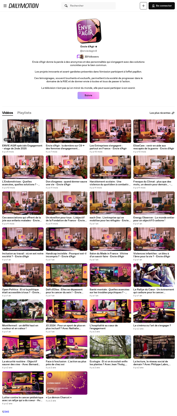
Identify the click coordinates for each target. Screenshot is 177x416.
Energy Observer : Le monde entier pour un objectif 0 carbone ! (153, 219)
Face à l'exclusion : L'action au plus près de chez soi (66, 363)
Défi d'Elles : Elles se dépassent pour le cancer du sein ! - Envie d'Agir (64, 291)
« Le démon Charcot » (59, 397)
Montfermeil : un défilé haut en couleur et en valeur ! (20, 327)
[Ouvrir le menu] (5, 5)
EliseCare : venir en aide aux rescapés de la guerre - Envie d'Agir (153, 147)
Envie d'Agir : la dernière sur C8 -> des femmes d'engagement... (65, 147)
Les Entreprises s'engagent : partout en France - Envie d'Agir (108, 147)
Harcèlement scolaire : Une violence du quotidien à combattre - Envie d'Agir (110, 183)
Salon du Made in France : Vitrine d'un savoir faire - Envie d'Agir (109, 255)
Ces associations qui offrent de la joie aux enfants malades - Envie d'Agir (21, 219)
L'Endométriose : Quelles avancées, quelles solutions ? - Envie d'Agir (20, 183)
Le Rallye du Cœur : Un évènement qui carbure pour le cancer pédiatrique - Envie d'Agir (153, 291)
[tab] (7, 113)
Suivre (88, 95)
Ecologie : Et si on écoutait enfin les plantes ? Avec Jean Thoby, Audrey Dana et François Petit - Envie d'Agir (109, 363)
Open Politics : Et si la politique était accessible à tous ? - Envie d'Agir (20, 291)
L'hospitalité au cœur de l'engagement (104, 327)
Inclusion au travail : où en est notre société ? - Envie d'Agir (22, 255)
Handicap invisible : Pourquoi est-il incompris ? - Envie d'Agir (66, 255)
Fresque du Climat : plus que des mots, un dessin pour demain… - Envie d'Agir (152, 183)
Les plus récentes (162, 113)
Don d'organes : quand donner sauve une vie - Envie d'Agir (66, 183)
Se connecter (162, 6)
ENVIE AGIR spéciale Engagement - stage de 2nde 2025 (22, 147)
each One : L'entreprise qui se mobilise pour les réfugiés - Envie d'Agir (109, 219)
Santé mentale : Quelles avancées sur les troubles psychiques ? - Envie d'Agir (109, 291)
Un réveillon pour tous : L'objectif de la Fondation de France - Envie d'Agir (65, 219)
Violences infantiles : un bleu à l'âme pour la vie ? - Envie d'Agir (151, 255)
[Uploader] (143, 5)
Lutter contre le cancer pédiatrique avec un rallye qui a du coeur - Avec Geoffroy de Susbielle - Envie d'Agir (22, 399)
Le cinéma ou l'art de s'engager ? (152, 325)
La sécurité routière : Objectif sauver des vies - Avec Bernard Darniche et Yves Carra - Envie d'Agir (20, 363)
